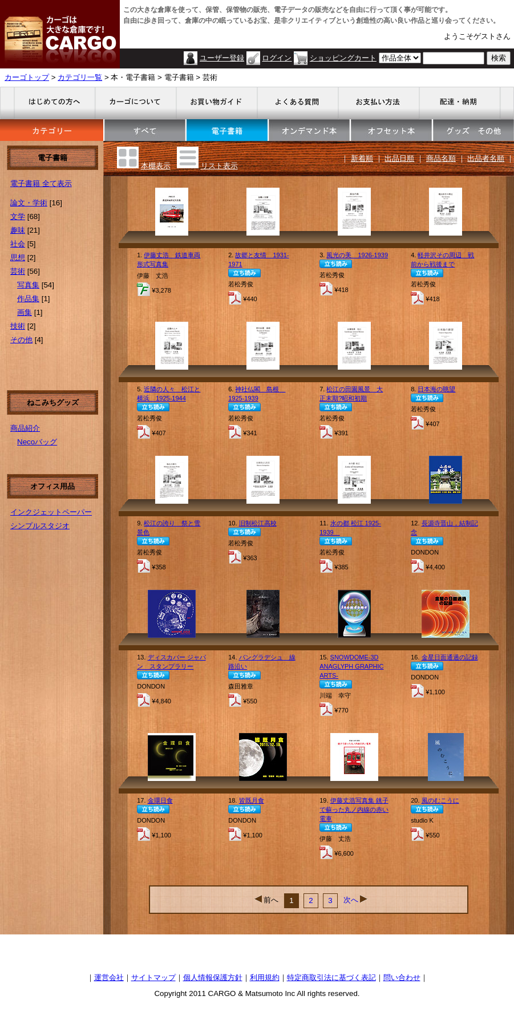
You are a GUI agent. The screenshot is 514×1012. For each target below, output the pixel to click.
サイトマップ (153, 977)
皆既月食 (251, 800)
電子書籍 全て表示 (41, 183)
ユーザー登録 (222, 58)
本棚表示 (156, 165)
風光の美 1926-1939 (357, 255)
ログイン (277, 58)
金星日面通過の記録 (450, 657)
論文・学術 (28, 203)
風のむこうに (440, 800)
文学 (17, 216)
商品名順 (441, 158)
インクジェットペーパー (51, 512)
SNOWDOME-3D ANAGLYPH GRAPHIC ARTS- (351, 666)
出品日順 (399, 158)
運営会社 (109, 977)
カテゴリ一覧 (80, 77)
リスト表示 (219, 165)
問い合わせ (401, 977)
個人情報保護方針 (212, 977)
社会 (17, 244)
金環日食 (160, 800)
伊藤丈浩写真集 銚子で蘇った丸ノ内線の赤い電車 (353, 809)
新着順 (362, 158)
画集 (24, 312)
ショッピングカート (343, 58)
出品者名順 (485, 158)
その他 (21, 339)
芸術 (17, 271)
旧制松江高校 (258, 523)
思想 (17, 257)
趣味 (17, 230)
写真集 (28, 285)
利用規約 (265, 977)
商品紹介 (25, 428)
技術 (17, 326)
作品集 (28, 298)
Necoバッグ (37, 442)
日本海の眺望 (436, 389)
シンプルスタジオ (40, 525)
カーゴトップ (27, 77)
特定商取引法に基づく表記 (331, 977)
